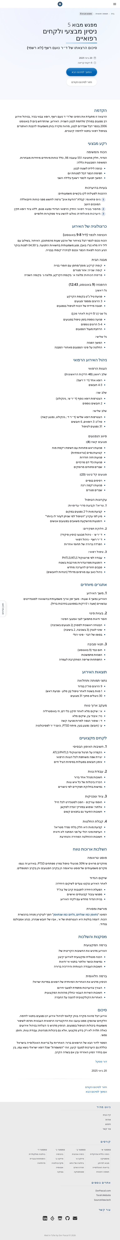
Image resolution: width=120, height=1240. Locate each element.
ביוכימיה (59, 1154)
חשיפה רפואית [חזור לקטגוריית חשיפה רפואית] (102, 13)
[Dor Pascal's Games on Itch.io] (60, 1218)
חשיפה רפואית (102, 1171)
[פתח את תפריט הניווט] (115, 4)
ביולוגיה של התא (77, 1163)
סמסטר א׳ (106, 1149)
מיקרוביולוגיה (57, 1163)
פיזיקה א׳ (79, 1158)
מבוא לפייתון (103, 1163)
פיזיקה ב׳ (59, 1158)
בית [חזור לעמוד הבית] (112, 13)
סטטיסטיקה (79, 1171)
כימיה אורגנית (78, 1154)
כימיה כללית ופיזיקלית (99, 1154)
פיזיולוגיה (41, 1163)
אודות (108, 1119)
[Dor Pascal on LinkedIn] (45, 1218)
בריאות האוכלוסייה (100, 1167)
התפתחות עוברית (37, 1158)
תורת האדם (79, 1167)
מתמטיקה (104, 1158)
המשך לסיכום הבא (96, 1091)
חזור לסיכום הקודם (96, 1087)
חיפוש (108, 1124)
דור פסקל (101, 1061)
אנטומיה (59, 1167)
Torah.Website (103, 1195)
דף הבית (107, 1114)
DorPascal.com (103, 1190)
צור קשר (107, 1128)
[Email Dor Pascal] (75, 1218)
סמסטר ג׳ (60, 1149)
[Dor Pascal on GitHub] (67, 1218)
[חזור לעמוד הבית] (60, 4)
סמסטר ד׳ (42, 1149)
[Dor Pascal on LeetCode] (52, 1218)
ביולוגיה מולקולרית (37, 1154)
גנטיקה (60, 1171)
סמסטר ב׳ (81, 1149)
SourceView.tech (102, 1199)
